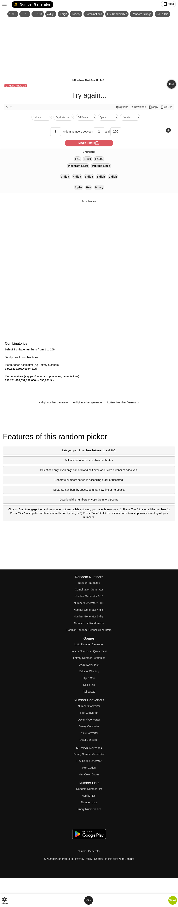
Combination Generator (89, 589)
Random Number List (89, 788)
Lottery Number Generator (123, 402)
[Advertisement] (89, 46)
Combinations (93, 14)
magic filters (89, 143)
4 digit (50, 14)
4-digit (77, 176)
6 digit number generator (88, 402)
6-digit (89, 176)
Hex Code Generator (89, 761)
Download (138, 107)
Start (172, 900)
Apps (168, 4)
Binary (99, 187)
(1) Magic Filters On (15, 85)
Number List (89, 795)
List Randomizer (117, 14)
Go (88, 900)
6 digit (63, 14)
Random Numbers (89, 582)
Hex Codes (89, 767)
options (4, 900)
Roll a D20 (89, 691)
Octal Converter (88, 739)
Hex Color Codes (89, 774)
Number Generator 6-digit (89, 616)
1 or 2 (12, 14)
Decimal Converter (89, 719)
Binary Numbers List (89, 809)
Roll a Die (162, 14)
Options (121, 107)
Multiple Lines (101, 165)
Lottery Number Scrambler (89, 657)
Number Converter (89, 706)
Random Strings (141, 14)
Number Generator (31, 5)
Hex (88, 187)
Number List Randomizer (89, 623)
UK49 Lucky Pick (89, 664)
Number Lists (89, 802)
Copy (153, 107)
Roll (171, 84)
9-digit (113, 176)
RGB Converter (89, 733)
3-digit (65, 176)
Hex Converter (89, 712)
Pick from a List (78, 165)
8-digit (101, 176)
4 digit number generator (54, 402)
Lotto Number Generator (89, 644)
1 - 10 (24, 14)
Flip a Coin (89, 678)
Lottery (76, 14)
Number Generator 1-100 (89, 603)
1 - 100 (37, 14)
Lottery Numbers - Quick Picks (89, 651)
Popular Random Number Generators (89, 630)
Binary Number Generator (88, 754)
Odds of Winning (89, 671)
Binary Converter (89, 726)
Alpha (78, 187)
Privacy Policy (83, 858)
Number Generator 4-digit (89, 609)
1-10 (77, 158)
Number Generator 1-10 (89, 596)
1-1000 (99, 158)
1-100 (87, 158)
